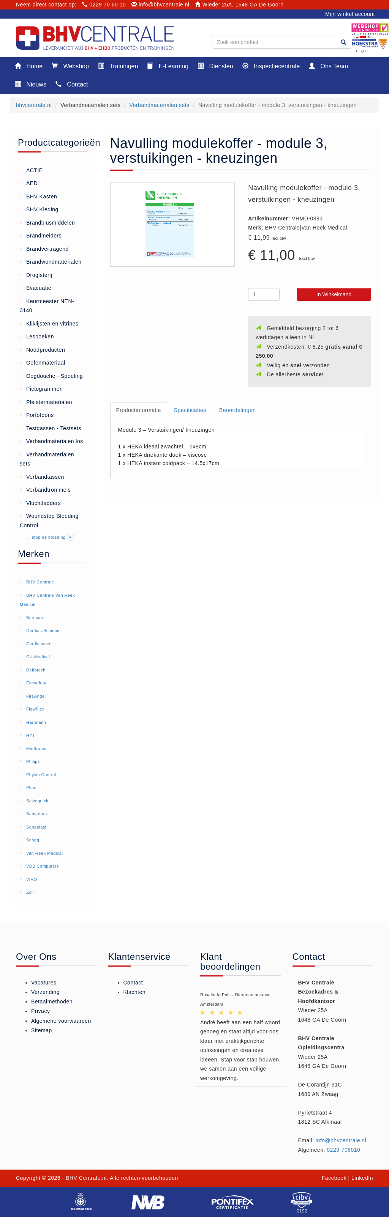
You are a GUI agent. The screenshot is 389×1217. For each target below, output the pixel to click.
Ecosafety (36, 683)
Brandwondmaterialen (51, 261)
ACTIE (31, 170)
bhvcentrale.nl (34, 105)
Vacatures (44, 983)
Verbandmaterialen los (51, 441)
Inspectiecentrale (271, 65)
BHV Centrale (40, 582)
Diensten (215, 65)
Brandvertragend (44, 248)
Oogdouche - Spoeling (51, 375)
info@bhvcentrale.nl (160, 5)
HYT (30, 735)
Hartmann (36, 722)
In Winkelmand (334, 294)
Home (29, 65)
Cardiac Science (43, 630)
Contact (71, 84)
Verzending (45, 992)
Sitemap (41, 1030)
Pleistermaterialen (46, 402)
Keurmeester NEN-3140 (47, 305)
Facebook (334, 1178)
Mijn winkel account (350, 14)
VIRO (31, 879)
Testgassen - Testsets (50, 428)
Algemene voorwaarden (61, 1021)
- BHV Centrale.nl (84, 1178)
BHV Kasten (38, 196)
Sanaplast (36, 827)
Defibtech (36, 670)
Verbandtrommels (45, 489)
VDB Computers (42, 866)
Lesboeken (37, 336)
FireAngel (36, 696)
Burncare (35, 617)
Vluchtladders (40, 502)
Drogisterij (36, 274)
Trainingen (118, 65)
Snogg (32, 840)
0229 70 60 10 (104, 5)
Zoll (30, 892)
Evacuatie (35, 287)
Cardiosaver (38, 644)
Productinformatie (138, 410)
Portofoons (37, 414)
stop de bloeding (49, 537)
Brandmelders (41, 235)
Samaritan (36, 813)
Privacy (40, 1011)
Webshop (70, 65)
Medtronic (36, 748)
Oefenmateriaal (42, 362)
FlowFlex (35, 709)
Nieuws (30, 84)
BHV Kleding (39, 209)
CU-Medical (38, 656)
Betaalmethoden (52, 1001)
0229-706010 (343, 1150)
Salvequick (37, 801)
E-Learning (167, 65)
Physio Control (41, 774)
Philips (33, 761)
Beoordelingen (237, 410)
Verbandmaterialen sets (160, 105)
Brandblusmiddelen (47, 222)
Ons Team (328, 65)
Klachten (134, 992)
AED (29, 183)
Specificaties (190, 410)
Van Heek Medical (44, 853)
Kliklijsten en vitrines (49, 323)
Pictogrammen (41, 388)
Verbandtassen (42, 476)
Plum (31, 787)
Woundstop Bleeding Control (49, 519)
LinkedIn (362, 1178)
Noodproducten (42, 349)
